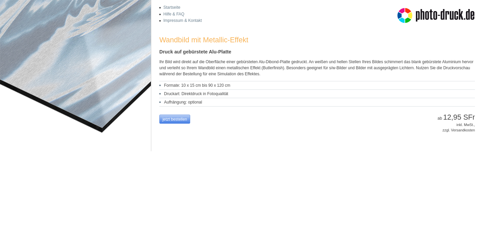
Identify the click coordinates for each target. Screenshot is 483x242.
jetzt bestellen (174, 119)
